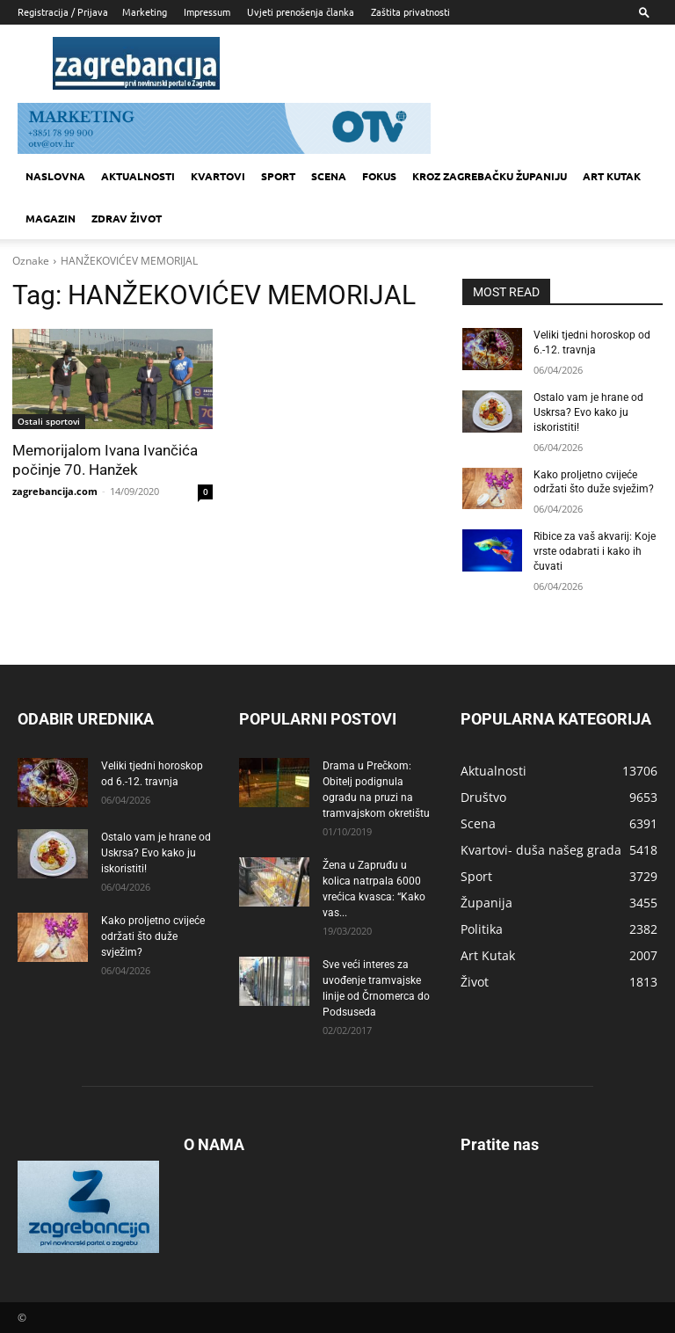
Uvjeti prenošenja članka (300, 11)
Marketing (144, 11)
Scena (328, 176)
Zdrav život (126, 218)
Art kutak (612, 176)
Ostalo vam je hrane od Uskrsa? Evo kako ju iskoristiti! (588, 412)
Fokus (379, 176)
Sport (278, 176)
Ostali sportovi (49, 421)
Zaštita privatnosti (410, 11)
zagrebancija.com (55, 491)
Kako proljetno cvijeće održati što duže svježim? (153, 936)
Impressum (207, 11)
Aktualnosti (138, 176)
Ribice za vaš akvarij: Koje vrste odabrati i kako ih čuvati (594, 551)
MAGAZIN (50, 218)
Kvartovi (218, 176)
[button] (644, 11)
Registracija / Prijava (63, 11)
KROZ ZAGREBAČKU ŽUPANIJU (489, 176)
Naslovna (55, 176)
